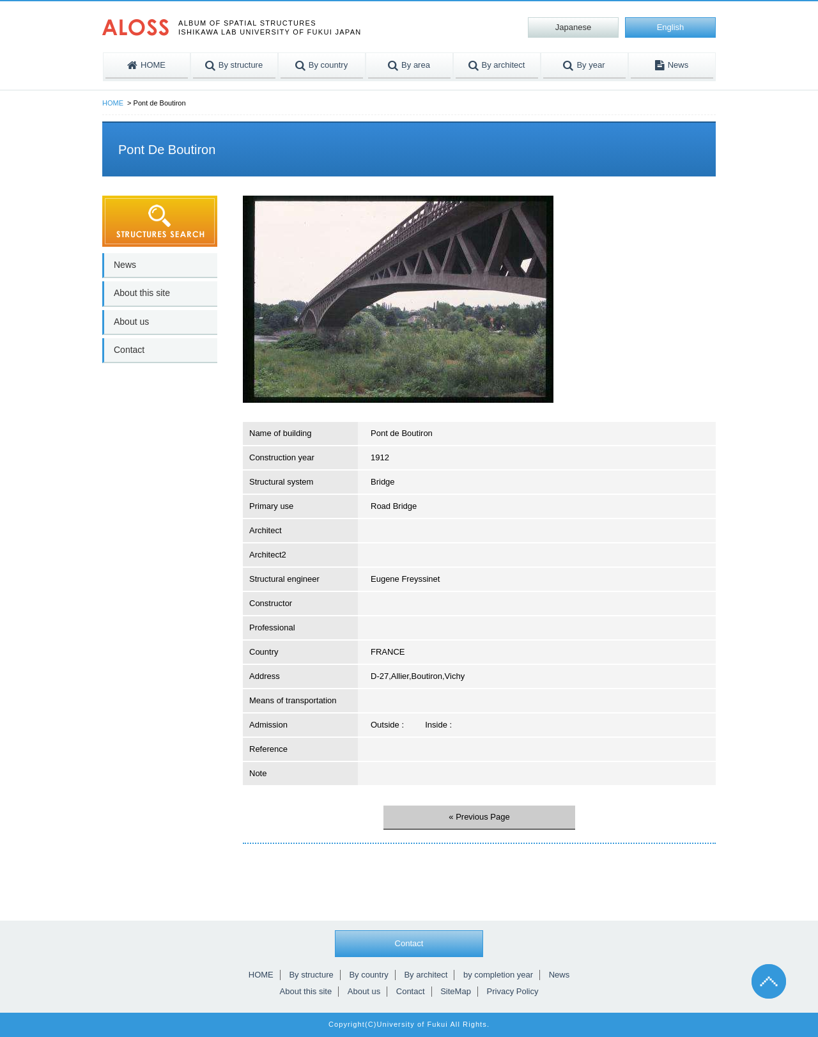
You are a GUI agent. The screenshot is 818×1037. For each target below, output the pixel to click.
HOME (112, 103)
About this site (142, 293)
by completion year (498, 974)
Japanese (573, 27)
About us (131, 321)
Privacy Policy (513, 991)
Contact (129, 350)
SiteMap (455, 991)
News (125, 265)
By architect (425, 974)
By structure (311, 974)
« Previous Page (479, 817)
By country (368, 974)
